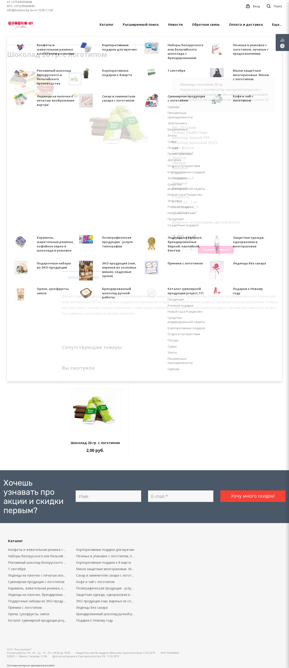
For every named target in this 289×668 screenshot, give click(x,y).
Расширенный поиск (141, 24)
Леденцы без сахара (92, 607)
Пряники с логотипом (25, 607)
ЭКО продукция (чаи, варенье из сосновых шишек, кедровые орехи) (106, 601)
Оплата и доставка (246, 24)
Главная (12, 45)
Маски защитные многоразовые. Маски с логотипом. (106, 569)
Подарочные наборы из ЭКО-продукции (38, 601)
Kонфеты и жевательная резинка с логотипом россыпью (38, 549)
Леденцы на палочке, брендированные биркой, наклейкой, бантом (38, 594)
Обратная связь (206, 24)
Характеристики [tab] (83, 277)
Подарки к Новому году (94, 620)
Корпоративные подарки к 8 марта (103, 562)
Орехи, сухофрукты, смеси (28, 614)
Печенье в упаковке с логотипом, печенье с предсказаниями (106, 556)
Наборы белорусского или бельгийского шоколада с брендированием (38, 556)
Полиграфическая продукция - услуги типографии (106, 588)
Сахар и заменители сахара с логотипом (106, 575)
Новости (175, 24)
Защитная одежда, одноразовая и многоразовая (106, 594)
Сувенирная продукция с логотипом (36, 582)
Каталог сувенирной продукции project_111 (38, 620)
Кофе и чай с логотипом (95, 582)
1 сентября (17, 569)
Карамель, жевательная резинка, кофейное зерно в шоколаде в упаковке (38, 588)
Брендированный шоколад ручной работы (106, 614)
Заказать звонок (216, 249)
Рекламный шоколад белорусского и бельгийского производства (38, 562)
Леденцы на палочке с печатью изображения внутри (38, 575)
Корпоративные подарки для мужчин (105, 549)
